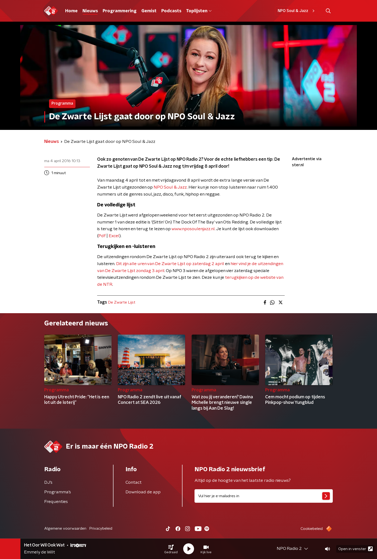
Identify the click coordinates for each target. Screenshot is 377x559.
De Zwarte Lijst (121, 302)
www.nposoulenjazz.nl (193, 229)
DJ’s (48, 482)
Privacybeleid (100, 528)
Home (71, 11)
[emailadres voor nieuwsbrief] (264, 496)
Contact (134, 482)
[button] (171, 549)
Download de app (143, 492)
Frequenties (56, 502)
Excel (114, 236)
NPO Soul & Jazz (297, 10)
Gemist (149, 11)
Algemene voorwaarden (65, 528)
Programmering (120, 11)
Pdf (102, 236)
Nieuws (90, 11)
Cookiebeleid (312, 529)
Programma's (57, 492)
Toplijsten (199, 11)
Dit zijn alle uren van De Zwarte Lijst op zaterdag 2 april (170, 264)
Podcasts (171, 11)
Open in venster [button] (355, 548)
